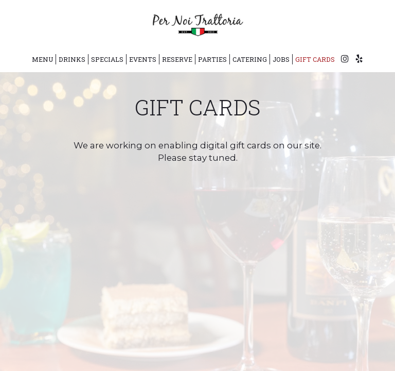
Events (142, 59)
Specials (107, 59)
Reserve (177, 59)
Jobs (281, 59)
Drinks (72, 59)
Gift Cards (315, 59)
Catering (249, 59)
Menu (42, 59)
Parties (212, 59)
